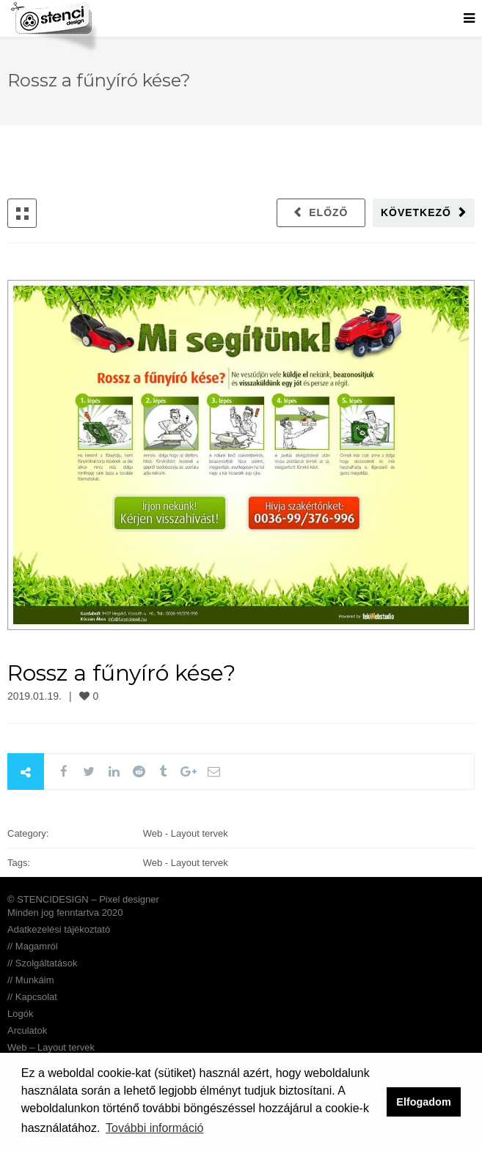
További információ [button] (154, 1128)
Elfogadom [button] (423, 1102)
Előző (328, 212)
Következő (416, 212)
